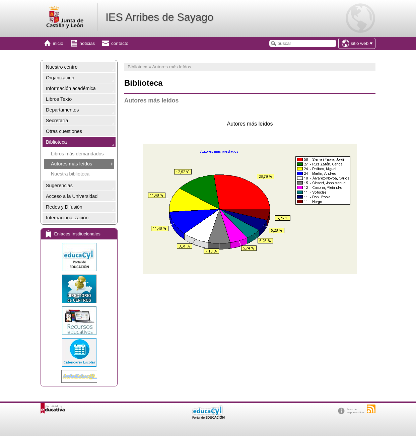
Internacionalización (67, 217)
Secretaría (57, 120)
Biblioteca (56, 142)
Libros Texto (59, 99)
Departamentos (62, 110)
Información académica (71, 88)
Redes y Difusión (64, 207)
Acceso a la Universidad (71, 196)
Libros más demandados (77, 153)
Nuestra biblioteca (70, 173)
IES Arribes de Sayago (159, 17)
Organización (60, 77)
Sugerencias (59, 185)
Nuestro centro (61, 67)
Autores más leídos (71, 163)
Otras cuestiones (64, 131)
